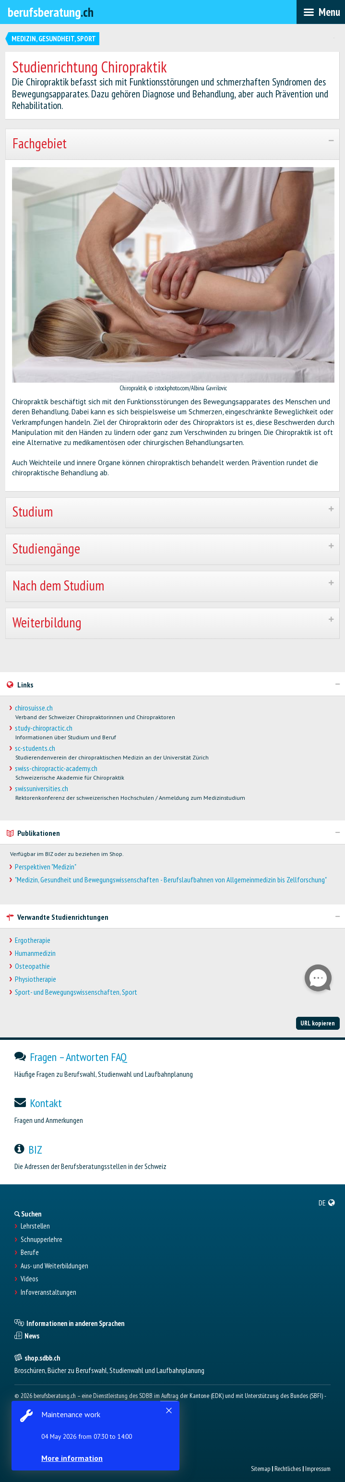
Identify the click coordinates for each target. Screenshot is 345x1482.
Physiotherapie (35, 979)
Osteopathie (32, 966)
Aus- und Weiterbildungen (54, 1266)
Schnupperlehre (41, 1239)
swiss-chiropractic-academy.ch (56, 768)
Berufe (30, 1252)
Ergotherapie (32, 940)
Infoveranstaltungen (48, 1292)
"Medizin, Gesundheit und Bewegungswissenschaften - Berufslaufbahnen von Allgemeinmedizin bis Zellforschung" (171, 879)
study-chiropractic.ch (43, 728)
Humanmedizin (35, 953)
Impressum (318, 1468)
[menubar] (321, 12)
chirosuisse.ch (34, 707)
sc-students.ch (35, 748)
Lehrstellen (35, 1226)
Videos (29, 1279)
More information (72, 1458)
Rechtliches (287, 1468)
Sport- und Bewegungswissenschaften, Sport (76, 992)
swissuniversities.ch (41, 788)
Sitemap (260, 1468)
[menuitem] (327, 1202)
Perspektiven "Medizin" (45, 866)
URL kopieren (317, 1023)
